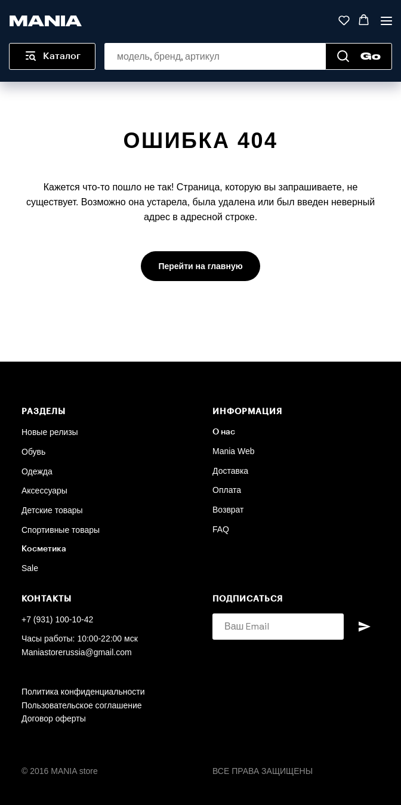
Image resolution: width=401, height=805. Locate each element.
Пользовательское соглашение (81, 705)
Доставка (230, 471)
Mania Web (233, 451)
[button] (344, 20)
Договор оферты (53, 718)
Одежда (37, 471)
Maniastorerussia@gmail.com (76, 652)
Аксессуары (44, 490)
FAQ (220, 529)
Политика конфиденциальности (83, 691)
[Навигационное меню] (386, 20)
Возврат (228, 509)
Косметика (43, 549)
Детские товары (52, 510)
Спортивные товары (60, 530)
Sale (29, 568)
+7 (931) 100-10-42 (57, 619)
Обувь (33, 452)
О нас (223, 432)
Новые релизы (49, 432)
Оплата (226, 490)
